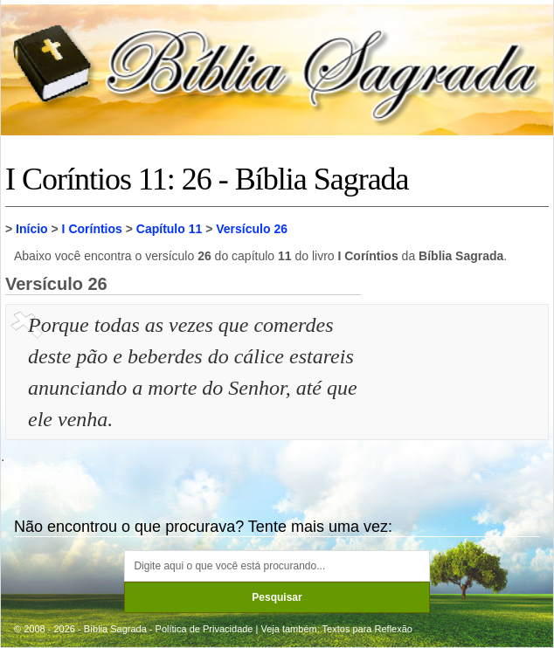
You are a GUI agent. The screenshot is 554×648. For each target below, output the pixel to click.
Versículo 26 (251, 229)
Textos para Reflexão (367, 629)
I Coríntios (92, 229)
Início (32, 229)
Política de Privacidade (204, 629)
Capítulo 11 (169, 229)
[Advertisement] (457, 396)
